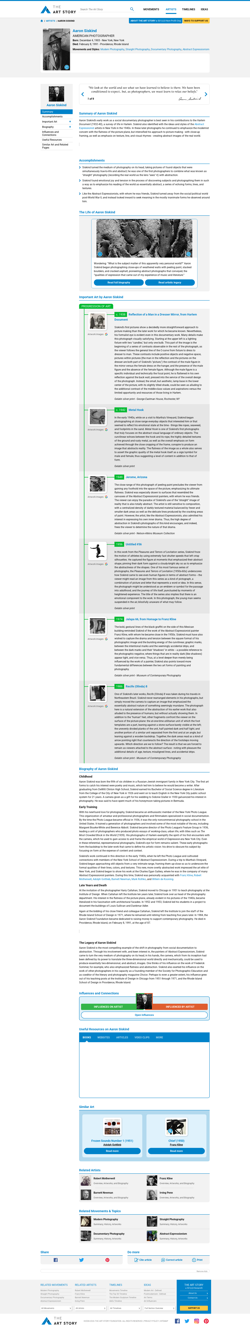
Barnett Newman (120, 879)
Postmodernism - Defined (155, 1294)
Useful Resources (52, 139)
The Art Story (58, 9)
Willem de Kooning (162, 879)
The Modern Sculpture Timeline (122, 1297)
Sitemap (164, 1321)
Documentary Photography (52, 1297)
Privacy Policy (151, 1321)
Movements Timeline (118, 1290)
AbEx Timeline (115, 1301)
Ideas (204, 9)
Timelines (188, 9)
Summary (47, 111)
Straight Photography (50, 1294)
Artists (171, 9)
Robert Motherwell (83, 1290)
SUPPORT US (194, 1308)
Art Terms (148, 1297)
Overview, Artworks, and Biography (111, 1183)
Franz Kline (186, 875)
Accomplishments (52, 116)
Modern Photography (50, 1290)
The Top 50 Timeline (118, 1294)
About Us (193, 1293)
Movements (151, 9)
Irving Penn (80, 1301)
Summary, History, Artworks (107, 1224)
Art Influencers (150, 1301)
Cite (145, 1259)
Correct (174, 1259)
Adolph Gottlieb (101, 879)
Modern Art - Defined (153, 1290)
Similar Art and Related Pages (55, 146)
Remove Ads (202, 1271)
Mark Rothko (139, 879)
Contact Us (192, 1298)
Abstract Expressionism (51, 1301)
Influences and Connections (50, 133)
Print (199, 1259)
